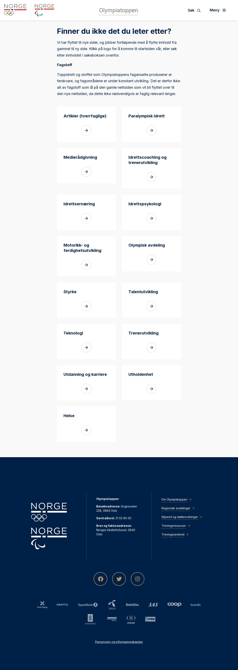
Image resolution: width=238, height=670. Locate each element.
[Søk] (196, 10)
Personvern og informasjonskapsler (119, 642)
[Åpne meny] (219, 10)
